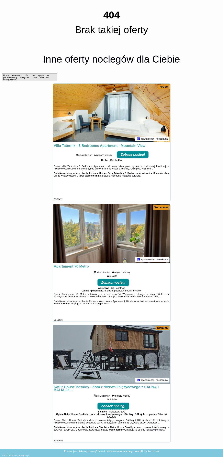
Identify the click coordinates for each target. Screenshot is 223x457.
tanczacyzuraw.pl (21, 455)
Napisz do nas (151, 451)
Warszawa (161, 207)
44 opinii (127, 290)
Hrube (164, 86)
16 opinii (162, 414)
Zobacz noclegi (133, 155)
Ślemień (162, 328)
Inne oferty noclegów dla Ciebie (111, 59)
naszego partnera (131, 175)
